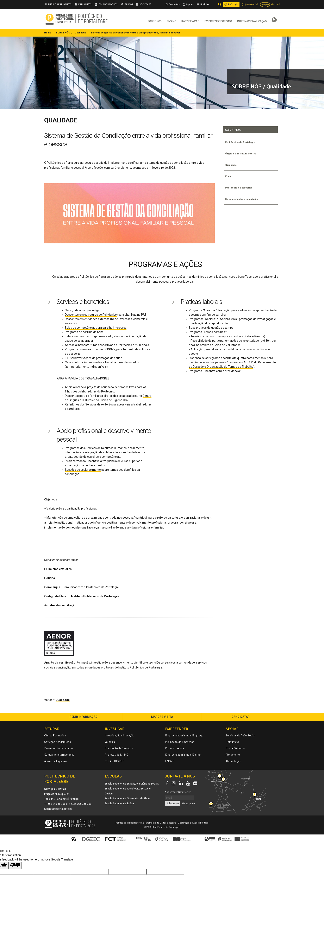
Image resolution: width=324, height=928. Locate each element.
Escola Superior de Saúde (119, 803)
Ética (228, 176)
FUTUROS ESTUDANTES (59, 4)
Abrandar (210, 310)
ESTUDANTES (85, 4)
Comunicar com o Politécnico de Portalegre (81, 587)
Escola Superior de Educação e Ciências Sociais (132, 783)
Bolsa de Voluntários (227, 345)
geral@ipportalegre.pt (59, 809)
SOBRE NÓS (63, 32)
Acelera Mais (228, 319)
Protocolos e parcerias (240, 187)
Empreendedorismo (218, 20)
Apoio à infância (75, 387)
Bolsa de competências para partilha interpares (95, 327)
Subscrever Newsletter (178, 792)
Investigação (190, 20)
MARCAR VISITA (162, 716)
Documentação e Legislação (243, 198)
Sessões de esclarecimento (83, 469)
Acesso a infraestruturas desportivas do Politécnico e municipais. (107, 345)
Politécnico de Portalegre (241, 142)
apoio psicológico (90, 310)
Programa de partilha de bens (84, 332)
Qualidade (80, 32)
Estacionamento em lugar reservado (88, 336)
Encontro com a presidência (222, 371)
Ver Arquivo (188, 803)
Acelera (210, 319)
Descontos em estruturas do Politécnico (91, 314)
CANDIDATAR (240, 716)
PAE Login (231, 4)
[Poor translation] (15, 865)
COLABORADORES (108, 4)
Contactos (172, 4)
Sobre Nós (155, 20)
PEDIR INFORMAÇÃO (83, 716)
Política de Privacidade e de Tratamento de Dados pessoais (146, 822)
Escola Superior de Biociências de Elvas (127, 798)
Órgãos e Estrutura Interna (241, 153)
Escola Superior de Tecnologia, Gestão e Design (128, 791)
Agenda (188, 4)
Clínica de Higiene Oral (114, 400)
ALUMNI (129, 4)
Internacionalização (252, 20)
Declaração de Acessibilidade (193, 822)
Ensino (171, 20)
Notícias (202, 4)
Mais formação (76, 461)
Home (47, 32)
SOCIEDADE (145, 4)
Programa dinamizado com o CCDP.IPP (90, 349)
